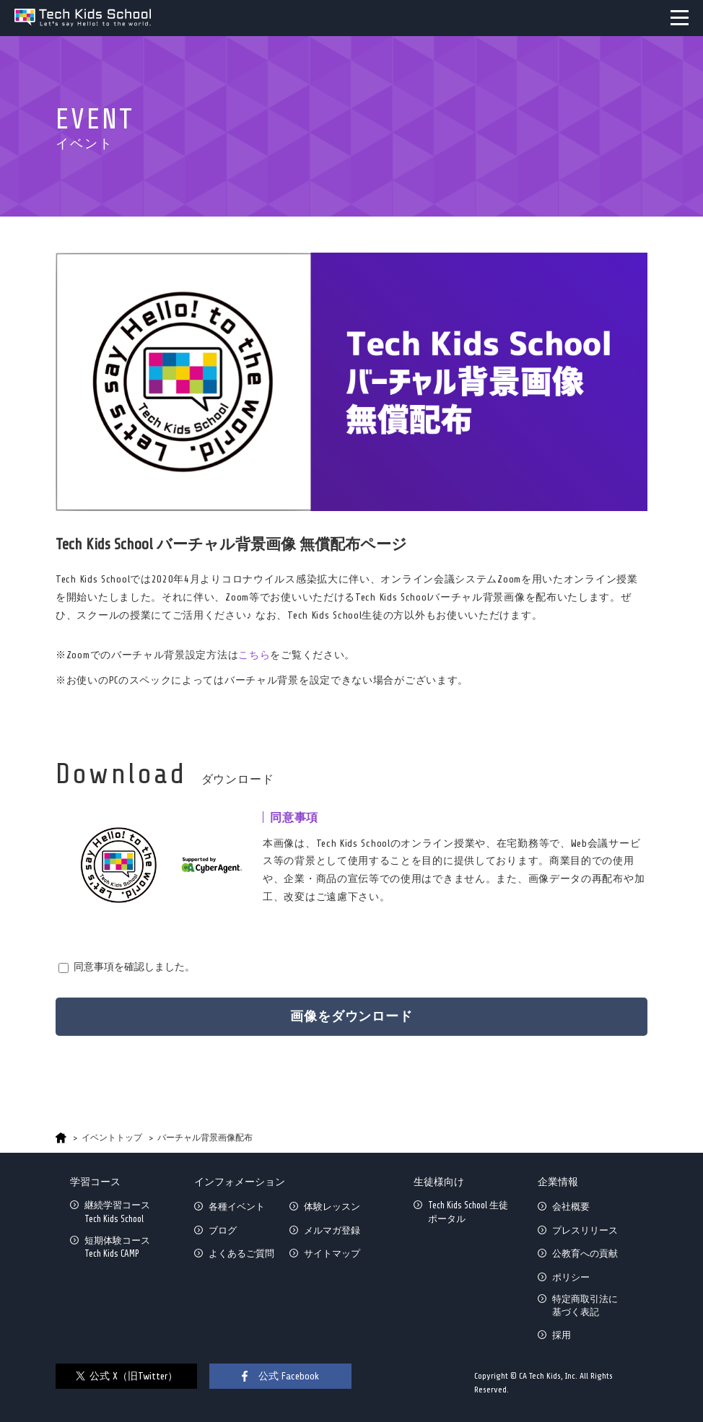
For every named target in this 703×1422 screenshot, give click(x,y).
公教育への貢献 (585, 1253)
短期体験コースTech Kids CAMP (117, 1247)
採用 (561, 1335)
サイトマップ (332, 1253)
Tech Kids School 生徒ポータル (468, 1211)
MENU (680, 17)
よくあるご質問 (241, 1253)
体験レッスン (332, 1206)
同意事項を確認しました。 (134, 966)
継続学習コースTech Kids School (117, 1211)
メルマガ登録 (332, 1230)
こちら (254, 655)
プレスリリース (585, 1230)
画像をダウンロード (351, 1016)
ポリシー (571, 1277)
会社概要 (571, 1206)
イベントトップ (112, 1138)
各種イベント (237, 1206)
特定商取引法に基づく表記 (585, 1305)
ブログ (223, 1230)
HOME (61, 1138)
